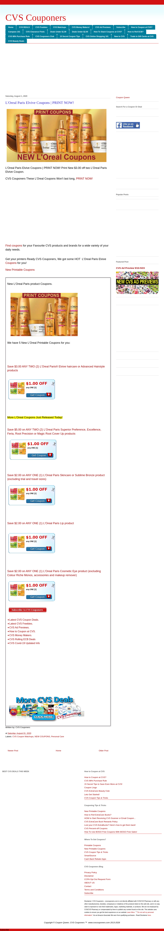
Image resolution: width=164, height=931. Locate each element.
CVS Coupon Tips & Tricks (96, 798)
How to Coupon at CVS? (141, 27)
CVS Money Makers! (81, 27)
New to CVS (119, 36)
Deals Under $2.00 (80, 32)
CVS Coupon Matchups (23, 736)
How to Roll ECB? (135, 32)
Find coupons (13, 245)
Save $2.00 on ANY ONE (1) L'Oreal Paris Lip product (40, 523)
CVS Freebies (41, 27)
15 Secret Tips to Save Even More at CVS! (103, 784)
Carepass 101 (14, 32)
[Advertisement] (82, 69)
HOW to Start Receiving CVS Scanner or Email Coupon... (110, 818)
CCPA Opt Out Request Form (97, 879)
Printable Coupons (92, 845)
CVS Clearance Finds (35, 32)
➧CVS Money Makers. (19, 635)
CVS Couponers (35, 17)
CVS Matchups (59, 27)
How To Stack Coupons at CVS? (108, 32)
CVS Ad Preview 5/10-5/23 (130, 268)
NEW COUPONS (42, 736)
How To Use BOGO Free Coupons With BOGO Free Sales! (110, 832)
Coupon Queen (123, 97)
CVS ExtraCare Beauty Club (97, 791)
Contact (87, 886)
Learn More (131, 912)
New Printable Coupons (95, 811)
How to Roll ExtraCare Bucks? (97, 815)
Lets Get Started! (91, 794)
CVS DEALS (24, 27)
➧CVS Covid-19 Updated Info (23, 643)
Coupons (11, 262)
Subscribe (120, 27)
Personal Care (57, 736)
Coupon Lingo (90, 787)
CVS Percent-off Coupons (95, 828)
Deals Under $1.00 (58, 32)
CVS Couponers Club (44, 36)
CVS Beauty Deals (16, 41)
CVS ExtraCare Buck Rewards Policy (101, 821)
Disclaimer (89, 876)
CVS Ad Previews (103, 27)
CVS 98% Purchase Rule (19, 36)
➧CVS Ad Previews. (18, 627)
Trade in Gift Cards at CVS (141, 36)
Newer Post (13, 750)
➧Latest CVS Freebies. (20, 623)
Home (10, 27)
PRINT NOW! (84, 178)
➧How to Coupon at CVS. (21, 631)
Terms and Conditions (94, 890)
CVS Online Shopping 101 (97, 36)
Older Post (103, 750)
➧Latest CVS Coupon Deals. (23, 619)
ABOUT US (89, 883)
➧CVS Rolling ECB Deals (21, 639)
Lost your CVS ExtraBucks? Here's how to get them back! (110, 825)
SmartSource (90, 855)
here (149, 915)
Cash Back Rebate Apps (95, 859)
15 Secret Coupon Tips (70, 36)
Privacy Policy (90, 872)
